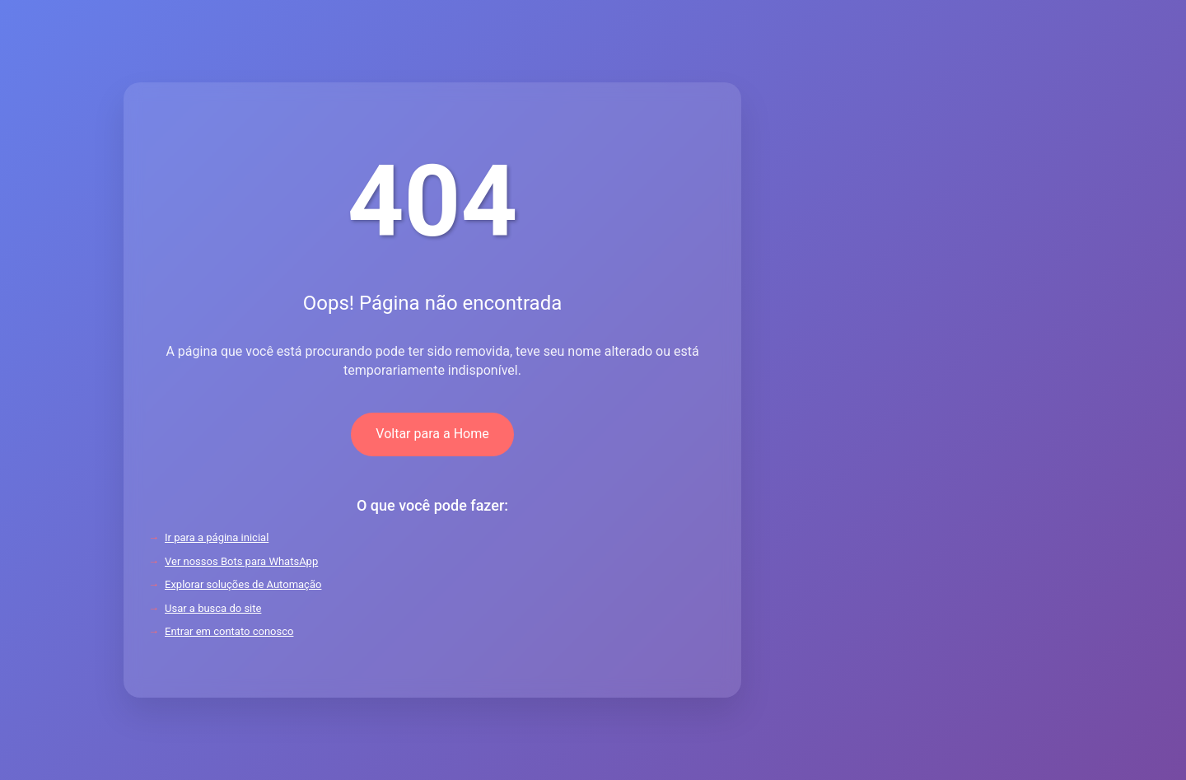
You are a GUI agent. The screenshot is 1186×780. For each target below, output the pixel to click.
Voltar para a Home (432, 433)
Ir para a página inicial (216, 537)
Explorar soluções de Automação (243, 584)
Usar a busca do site (213, 608)
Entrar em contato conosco (229, 631)
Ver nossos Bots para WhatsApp (241, 561)
